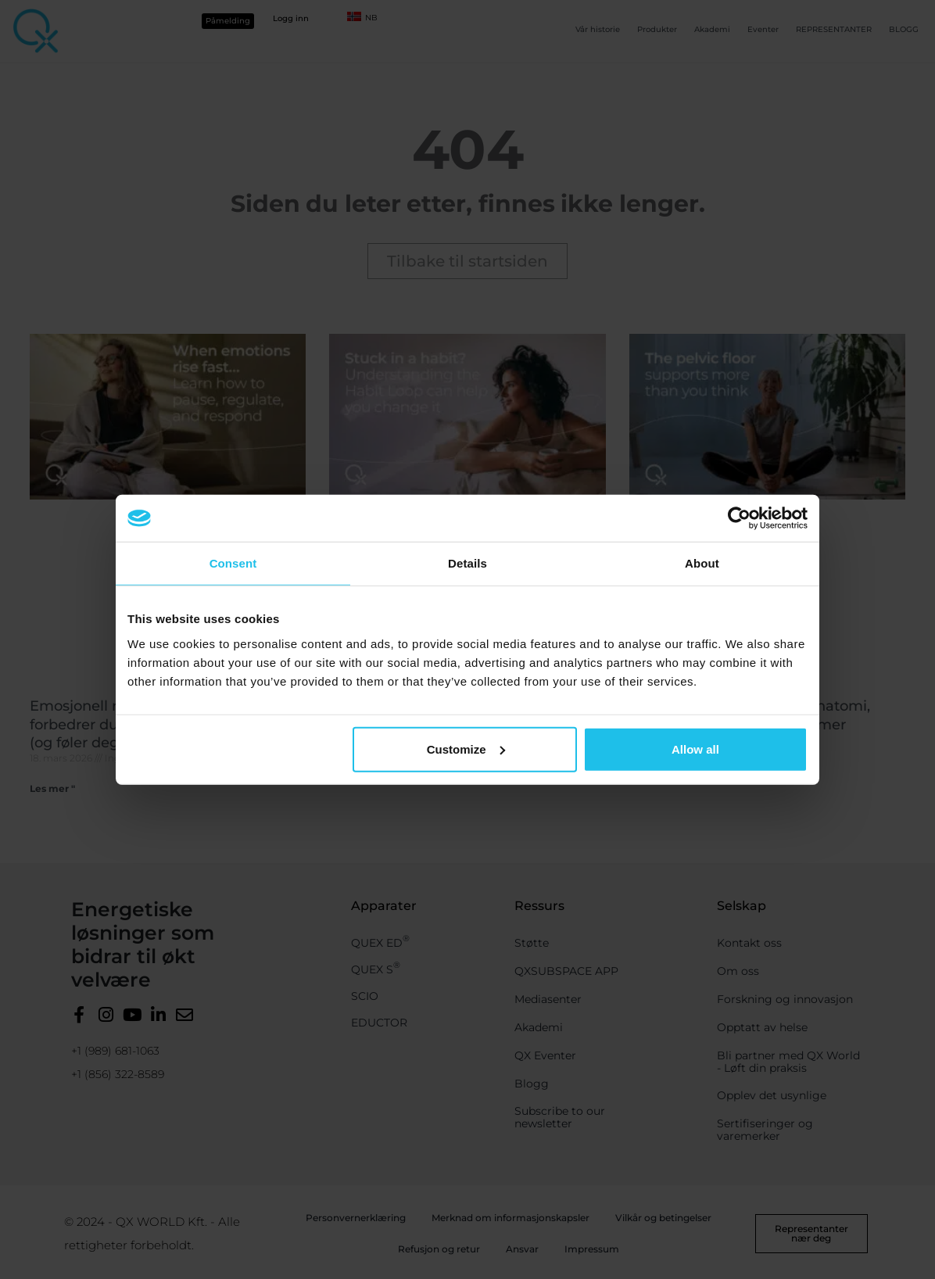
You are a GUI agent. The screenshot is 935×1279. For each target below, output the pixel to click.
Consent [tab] (233, 563)
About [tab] (702, 563)
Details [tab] (467, 563)
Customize (466, 748)
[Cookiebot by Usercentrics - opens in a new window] (739, 518)
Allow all (695, 748)
